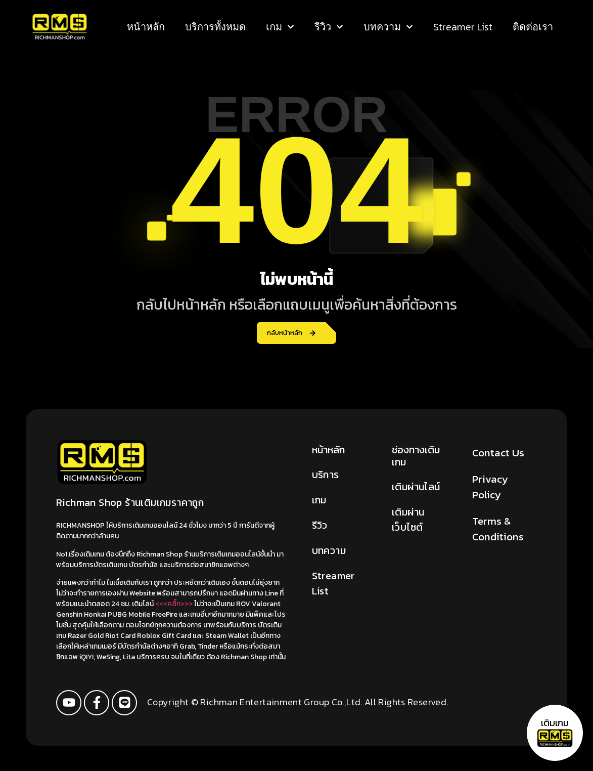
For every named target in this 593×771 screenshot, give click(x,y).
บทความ (388, 27)
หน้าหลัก (146, 27)
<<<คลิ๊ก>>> (174, 603)
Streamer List (462, 27)
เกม (280, 27)
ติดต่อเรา (533, 27)
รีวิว (328, 27)
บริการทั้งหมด (215, 27)
